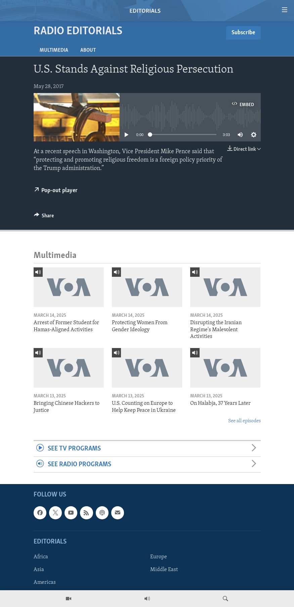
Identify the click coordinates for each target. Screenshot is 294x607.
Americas (45, 582)
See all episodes (244, 421)
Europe (158, 557)
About (88, 50)
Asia (39, 569)
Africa (41, 557)
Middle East (164, 569)
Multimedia (54, 50)
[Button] (44, 217)
